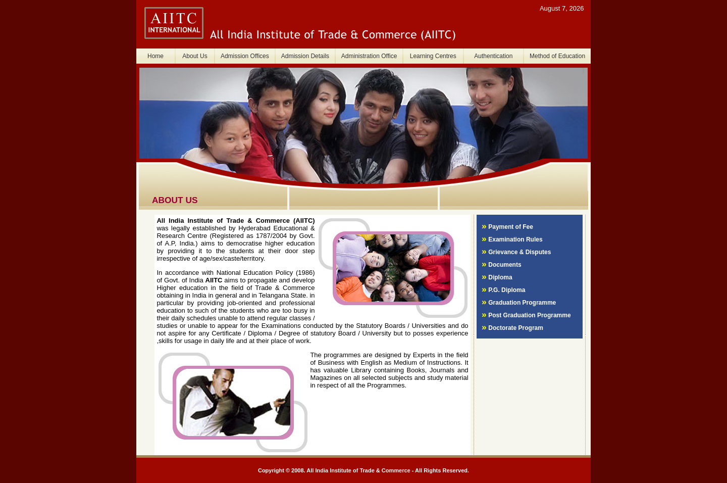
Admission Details (305, 56)
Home (155, 56)
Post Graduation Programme (529, 315)
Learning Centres (433, 56)
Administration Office (369, 56)
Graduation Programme (522, 302)
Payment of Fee (510, 226)
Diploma (500, 277)
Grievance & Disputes (519, 252)
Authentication (493, 56)
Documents (504, 264)
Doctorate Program (515, 327)
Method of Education (557, 56)
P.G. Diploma (506, 290)
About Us (194, 56)
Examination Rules (515, 239)
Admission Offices (245, 56)
